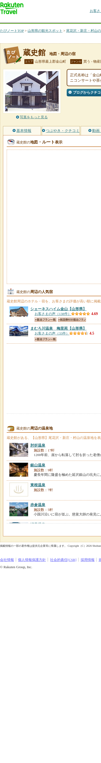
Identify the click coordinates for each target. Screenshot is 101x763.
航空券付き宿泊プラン (72, 319)
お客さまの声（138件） (53, 314)
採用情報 (88, 560)
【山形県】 (58, 309)
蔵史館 (34, 52)
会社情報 (7, 560)
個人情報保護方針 (32, 560)
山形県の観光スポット (45, 31)
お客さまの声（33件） (52, 333)
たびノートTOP (12, 31)
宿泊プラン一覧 (46, 319)
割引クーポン (84, 20)
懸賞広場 (62, 20)
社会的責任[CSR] (63, 560)
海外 (40, 20)
